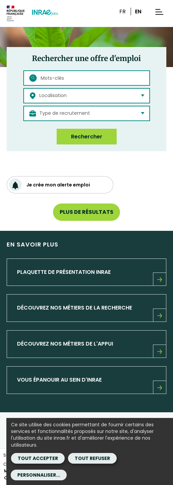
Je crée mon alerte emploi (49, 184)
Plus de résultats (86, 212)
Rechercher (86, 136)
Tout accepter (38, 458)
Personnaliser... (38, 475)
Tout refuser (92, 458)
